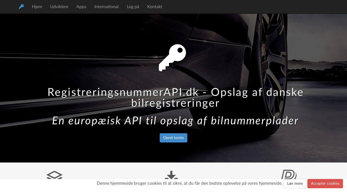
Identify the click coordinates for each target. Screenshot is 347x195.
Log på (133, 7)
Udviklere (59, 7)
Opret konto (173, 138)
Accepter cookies (325, 184)
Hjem (37, 7)
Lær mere (295, 184)
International (106, 7)
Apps (81, 7)
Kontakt (154, 7)
